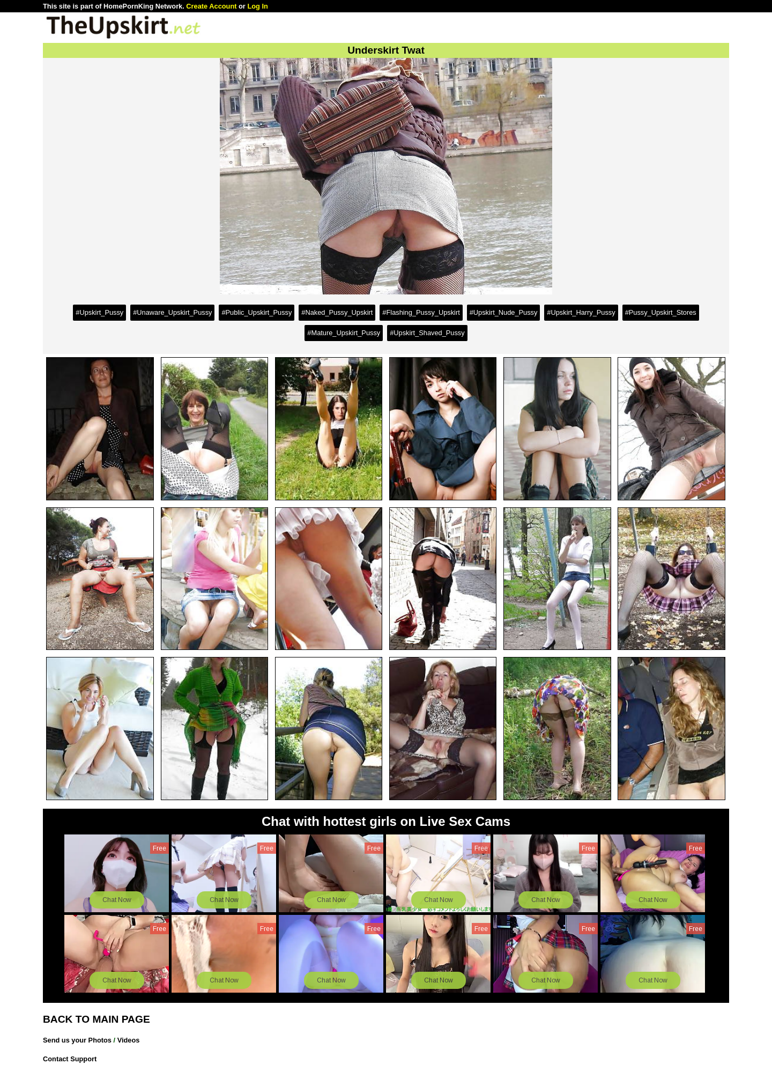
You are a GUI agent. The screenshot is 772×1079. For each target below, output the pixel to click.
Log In (257, 6)
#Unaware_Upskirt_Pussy (172, 312)
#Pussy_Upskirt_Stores (660, 312)
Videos (128, 1040)
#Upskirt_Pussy (99, 312)
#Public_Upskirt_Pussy (256, 312)
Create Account (211, 6)
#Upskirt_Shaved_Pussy (427, 333)
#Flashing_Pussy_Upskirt (420, 312)
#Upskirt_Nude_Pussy (504, 312)
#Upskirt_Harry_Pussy (581, 312)
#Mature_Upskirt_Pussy (343, 333)
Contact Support (69, 1059)
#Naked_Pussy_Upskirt (337, 312)
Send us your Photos (77, 1040)
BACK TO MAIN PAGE (96, 1019)
